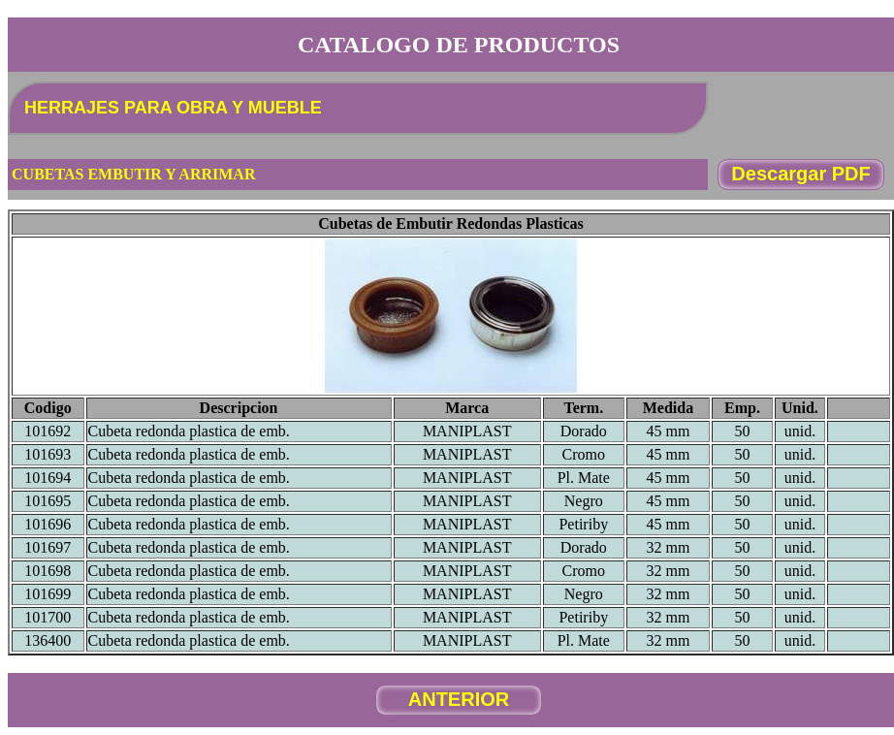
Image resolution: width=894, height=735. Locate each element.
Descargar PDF (800, 173)
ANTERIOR (458, 699)
